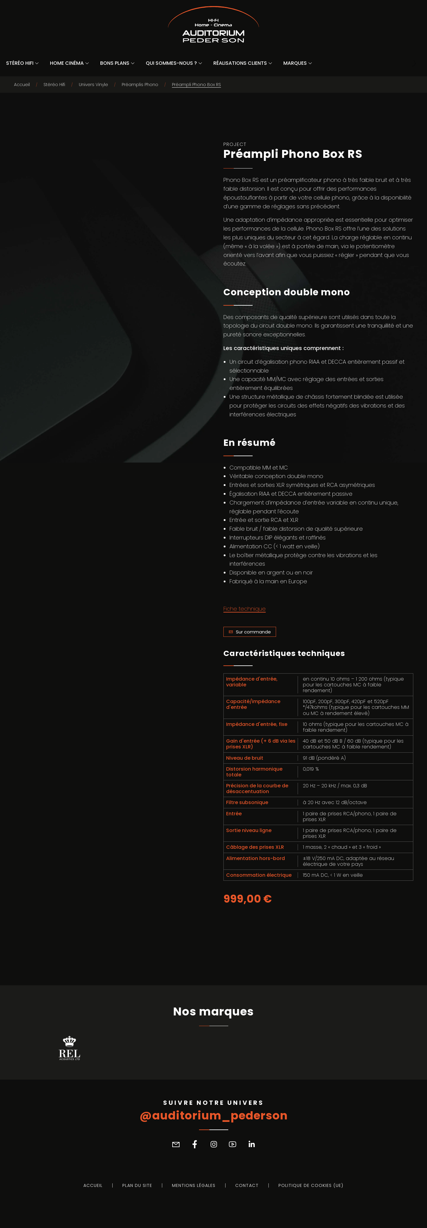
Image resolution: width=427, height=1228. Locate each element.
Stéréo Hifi (19, 63)
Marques (295, 63)
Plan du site (137, 1185)
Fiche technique (244, 608)
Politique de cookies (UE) (311, 1185)
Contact (247, 1185)
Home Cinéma (67, 63)
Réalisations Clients (240, 63)
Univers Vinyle (93, 85)
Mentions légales (193, 1185)
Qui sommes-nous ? (171, 63)
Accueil (22, 85)
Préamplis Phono (140, 85)
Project (235, 144)
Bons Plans (114, 63)
